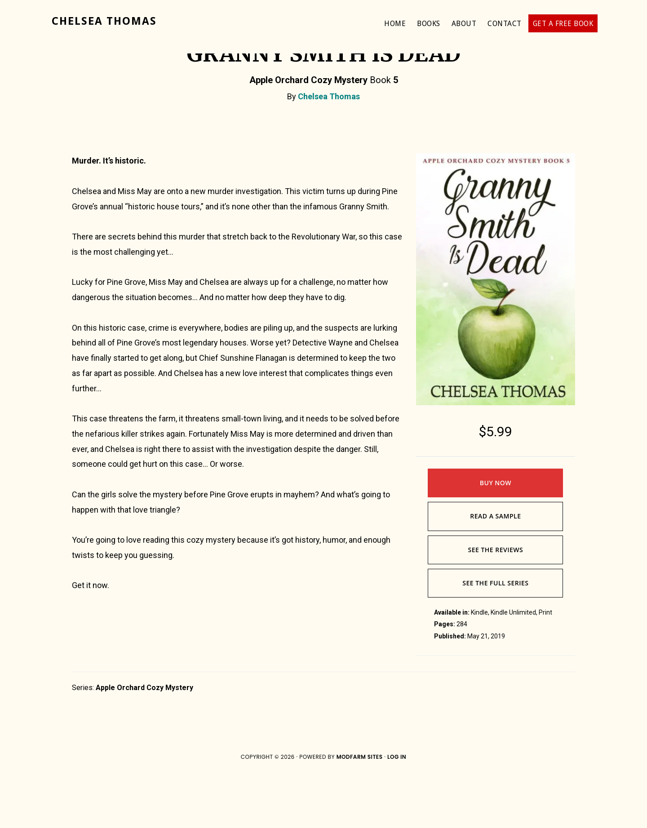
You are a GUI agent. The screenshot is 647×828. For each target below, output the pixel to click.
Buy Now (495, 536)
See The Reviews (495, 603)
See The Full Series (495, 636)
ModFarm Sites (360, 810)
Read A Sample (495, 569)
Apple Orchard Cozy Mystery (144, 741)
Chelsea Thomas (104, 21)
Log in (396, 810)
